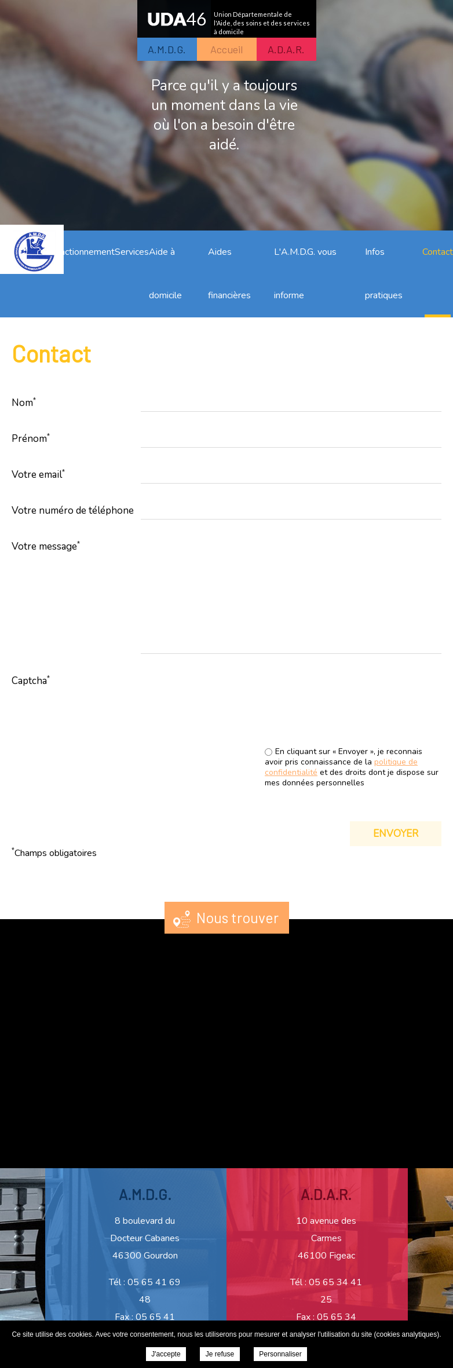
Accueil (226, 49)
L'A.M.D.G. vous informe (305, 274)
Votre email (38, 474)
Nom (24, 402)
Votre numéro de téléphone (73, 510)
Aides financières (229, 274)
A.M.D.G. (167, 49)
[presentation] (353, 712)
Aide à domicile (165, 274)
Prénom (31, 438)
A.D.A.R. (286, 49)
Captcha (31, 680)
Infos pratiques (384, 274)
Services (132, 252)
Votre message (46, 546)
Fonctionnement (82, 252)
